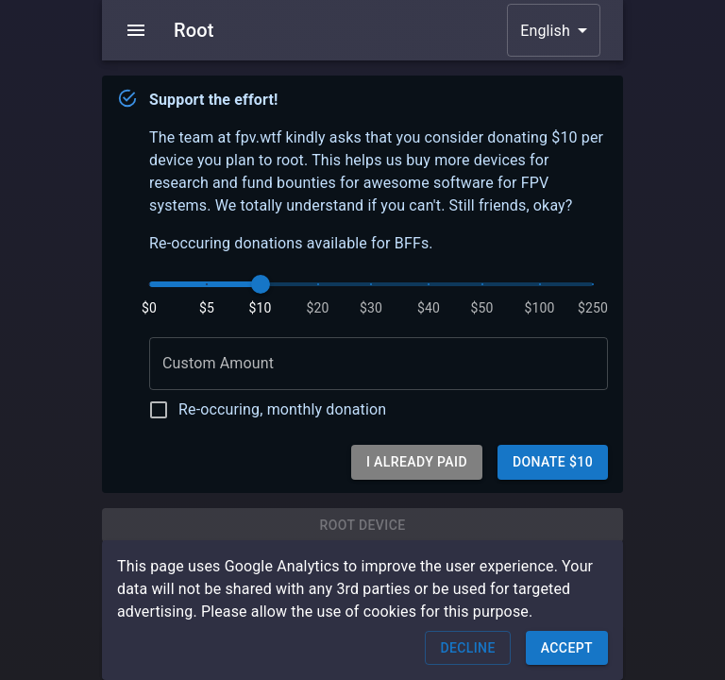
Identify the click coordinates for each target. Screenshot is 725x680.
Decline (467, 648)
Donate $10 (552, 462)
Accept (567, 648)
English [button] (545, 31)
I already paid (416, 462)
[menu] (136, 30)
